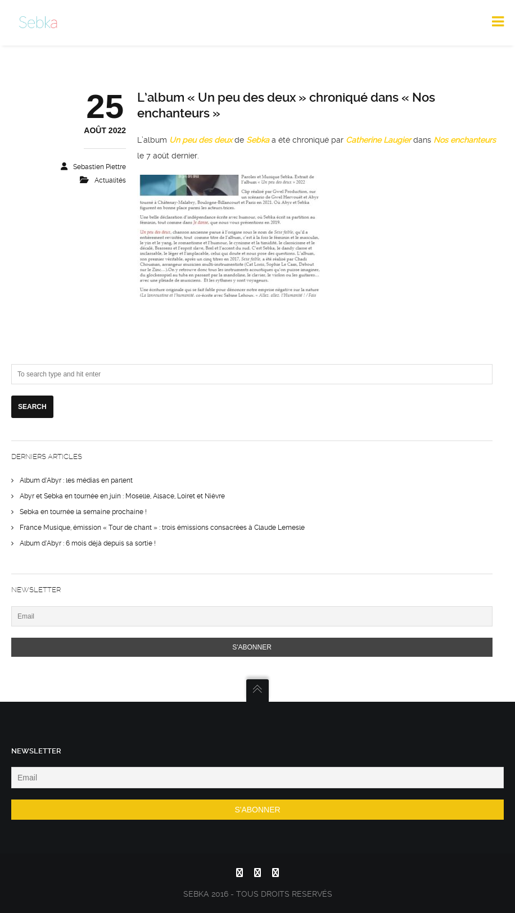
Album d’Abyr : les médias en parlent (76, 480)
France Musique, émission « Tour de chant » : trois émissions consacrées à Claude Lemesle (162, 528)
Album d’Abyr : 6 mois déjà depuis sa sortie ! (88, 543)
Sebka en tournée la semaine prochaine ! (83, 512)
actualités (110, 180)
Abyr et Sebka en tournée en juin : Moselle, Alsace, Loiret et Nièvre (122, 496)
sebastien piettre (99, 167)
